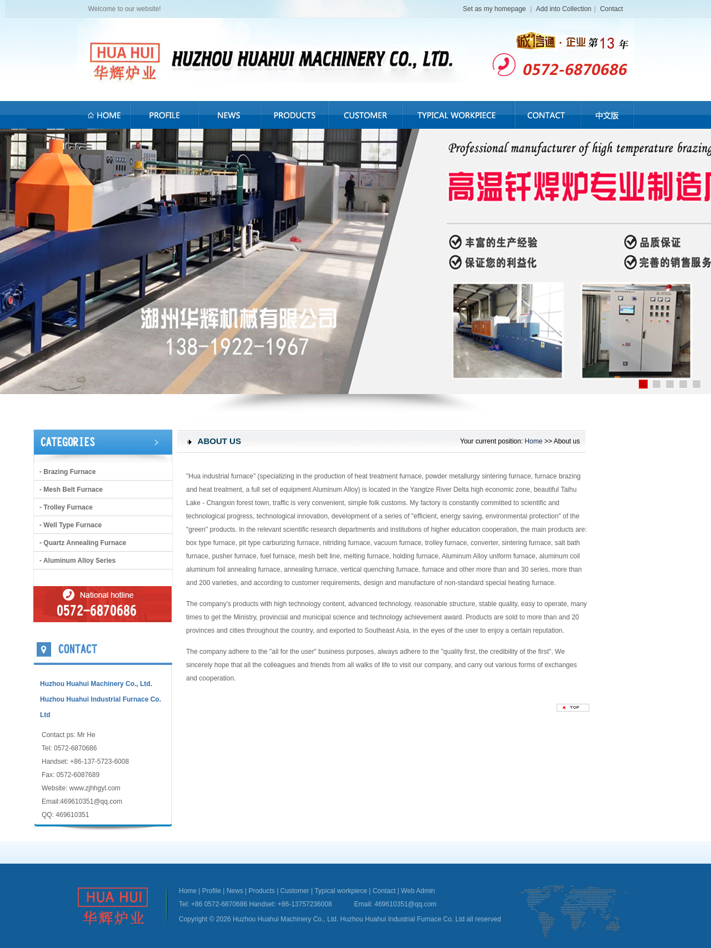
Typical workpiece (340, 891)
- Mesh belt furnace (71, 489)
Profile (211, 891)
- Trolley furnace (66, 507)
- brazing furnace (67, 472)
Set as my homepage (495, 9)
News (235, 891)
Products (261, 891)
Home (534, 441)
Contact (611, 9)
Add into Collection (564, 9)
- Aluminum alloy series (77, 560)
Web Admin (418, 891)
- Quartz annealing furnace (82, 543)
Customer (295, 891)
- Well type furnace (70, 525)
